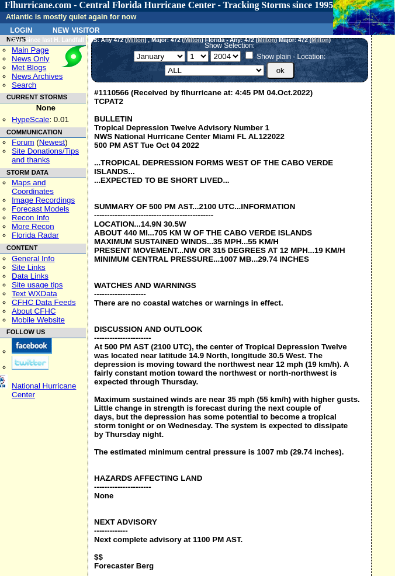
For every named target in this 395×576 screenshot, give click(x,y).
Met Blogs (29, 67)
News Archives (37, 76)
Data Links (30, 276)
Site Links (29, 267)
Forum (23, 142)
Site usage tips (37, 284)
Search (24, 85)
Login (21, 29)
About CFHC (34, 311)
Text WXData (34, 293)
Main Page (30, 50)
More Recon (33, 226)
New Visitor (76, 29)
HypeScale (30, 119)
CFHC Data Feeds (44, 302)
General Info (33, 258)
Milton (135, 40)
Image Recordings (43, 200)
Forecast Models (41, 208)
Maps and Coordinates (33, 187)
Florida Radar (35, 235)
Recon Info (30, 217)
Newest (52, 142)
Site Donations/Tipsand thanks (45, 155)
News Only (30, 58)
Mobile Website (38, 319)
